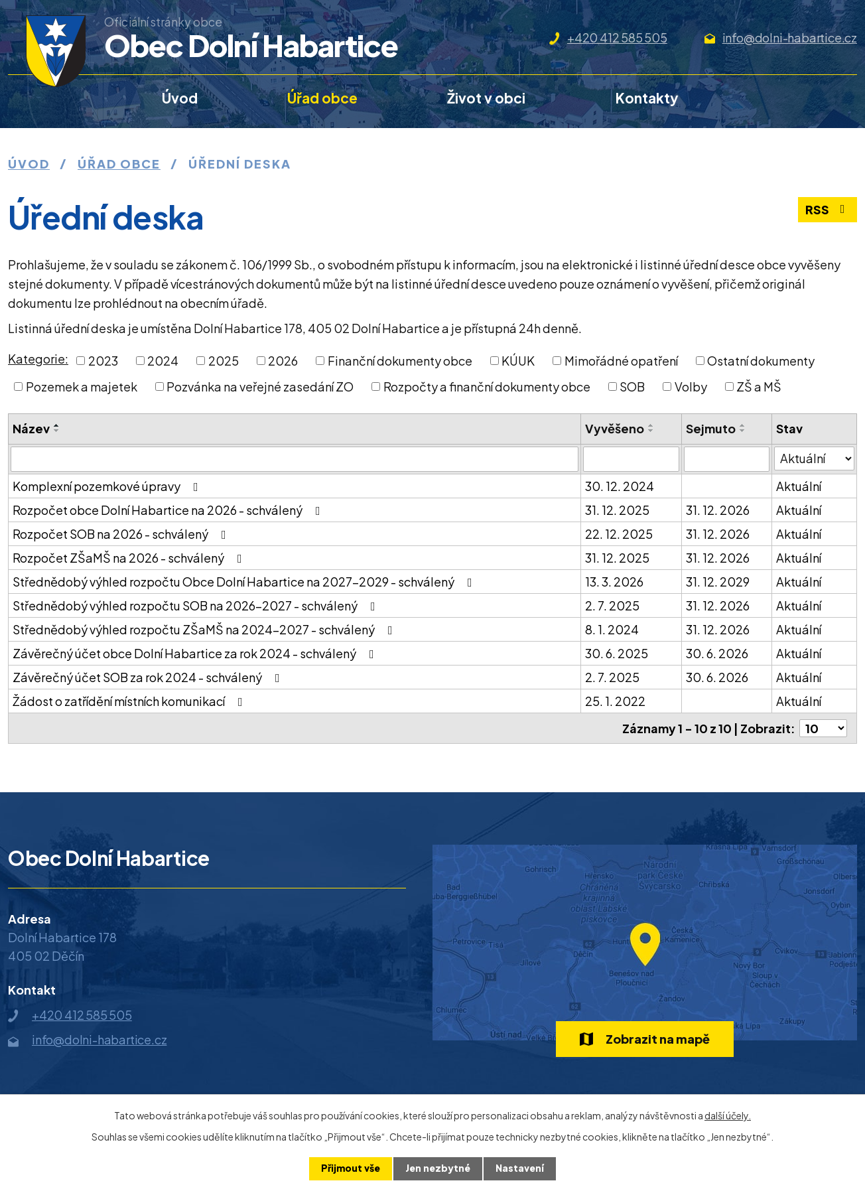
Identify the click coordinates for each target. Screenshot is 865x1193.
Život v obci (486, 98)
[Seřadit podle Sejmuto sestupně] (743, 430)
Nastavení (520, 1168)
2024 (162, 360)
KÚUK (518, 360)
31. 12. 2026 (718, 510)
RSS (827, 210)
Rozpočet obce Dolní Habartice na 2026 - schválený (169, 510)
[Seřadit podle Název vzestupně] (57, 425)
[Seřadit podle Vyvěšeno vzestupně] (651, 425)
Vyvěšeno (614, 428)
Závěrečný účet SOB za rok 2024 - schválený (149, 677)
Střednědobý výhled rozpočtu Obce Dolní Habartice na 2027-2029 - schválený (245, 581)
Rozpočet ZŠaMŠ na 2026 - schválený (130, 557)
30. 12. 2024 (619, 486)
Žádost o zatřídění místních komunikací (130, 701)
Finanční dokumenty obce (400, 360)
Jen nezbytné (437, 1168)
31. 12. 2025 (617, 510)
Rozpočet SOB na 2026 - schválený (122, 533)
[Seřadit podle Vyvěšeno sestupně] (651, 430)
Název (31, 428)
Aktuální (798, 486)
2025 (223, 360)
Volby (691, 386)
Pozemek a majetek (81, 386)
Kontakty (647, 98)
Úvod (180, 98)
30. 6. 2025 (616, 653)
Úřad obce (322, 98)
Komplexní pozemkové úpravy (108, 486)
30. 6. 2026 (717, 653)
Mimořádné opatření (621, 360)
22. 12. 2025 (619, 533)
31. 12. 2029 (718, 581)
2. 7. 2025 (612, 605)
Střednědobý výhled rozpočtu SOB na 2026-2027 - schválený (197, 605)
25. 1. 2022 (615, 701)
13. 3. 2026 (614, 581)
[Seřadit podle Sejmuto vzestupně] (743, 425)
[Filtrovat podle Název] (294, 459)
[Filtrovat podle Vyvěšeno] (631, 459)
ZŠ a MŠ (758, 386)
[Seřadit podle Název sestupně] (57, 430)
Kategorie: (38, 358)
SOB (632, 386)
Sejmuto (711, 428)
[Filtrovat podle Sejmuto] (726, 459)
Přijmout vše (350, 1168)
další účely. (727, 1115)
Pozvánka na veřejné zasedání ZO (260, 386)
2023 (103, 360)
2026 (283, 360)
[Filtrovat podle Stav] (814, 458)
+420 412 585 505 (617, 37)
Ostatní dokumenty (761, 360)
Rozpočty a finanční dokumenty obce (486, 386)
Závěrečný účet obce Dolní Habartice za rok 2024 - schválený (196, 653)
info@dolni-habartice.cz (789, 37)
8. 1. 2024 (612, 629)
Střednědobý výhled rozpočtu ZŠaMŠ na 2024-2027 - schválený (205, 629)
